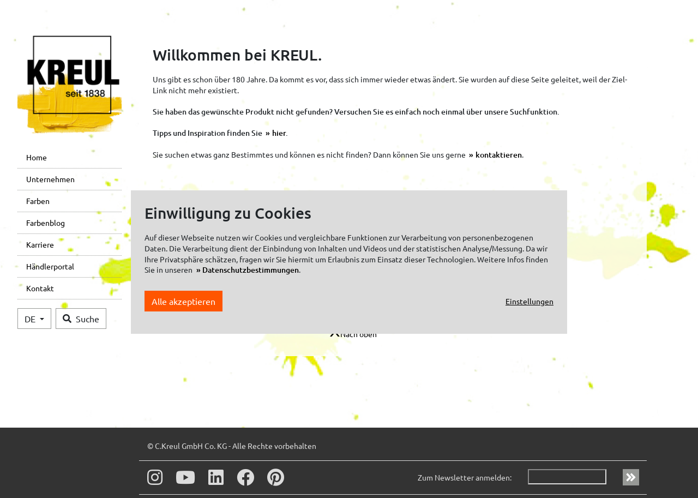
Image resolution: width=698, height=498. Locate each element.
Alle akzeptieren (183, 301)
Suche (81, 318)
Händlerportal (50, 266)
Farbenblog (45, 222)
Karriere (40, 244)
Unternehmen (50, 179)
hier (279, 133)
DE (31, 318)
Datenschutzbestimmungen (250, 270)
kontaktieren (499, 154)
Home (36, 157)
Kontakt (40, 288)
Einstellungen (529, 301)
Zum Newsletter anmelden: (465, 477)
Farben (38, 201)
